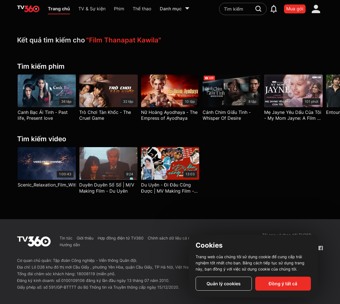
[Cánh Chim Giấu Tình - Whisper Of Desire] (232, 99)
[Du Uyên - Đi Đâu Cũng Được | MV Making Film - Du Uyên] (170, 171)
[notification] (274, 9)
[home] (28, 9)
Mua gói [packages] (294, 8)
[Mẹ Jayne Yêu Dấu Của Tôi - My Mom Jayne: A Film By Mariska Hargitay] (293, 99)
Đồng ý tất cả (283, 283)
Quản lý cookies (224, 283)
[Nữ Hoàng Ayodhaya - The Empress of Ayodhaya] (170, 99)
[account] (316, 9)
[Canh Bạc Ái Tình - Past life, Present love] (47, 99)
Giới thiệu (85, 238)
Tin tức (66, 238)
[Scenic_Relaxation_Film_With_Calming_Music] (47, 168)
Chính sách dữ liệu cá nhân (172, 238)
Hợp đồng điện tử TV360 (121, 238)
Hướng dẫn (70, 244)
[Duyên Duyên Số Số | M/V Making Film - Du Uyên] (108, 171)
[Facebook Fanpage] (320, 248)
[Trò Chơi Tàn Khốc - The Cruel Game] (108, 99)
